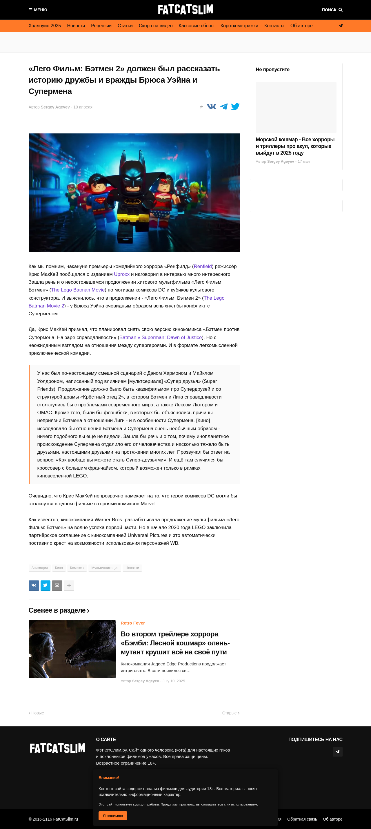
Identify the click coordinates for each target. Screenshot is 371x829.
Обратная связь (302, 819)
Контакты (274, 25)
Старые (229, 713)
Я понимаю (113, 816)
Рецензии (101, 25)
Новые (38, 713)
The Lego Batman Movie (78, 290)
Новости (76, 25)
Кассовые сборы (196, 25)
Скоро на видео (156, 25)
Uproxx (122, 274)
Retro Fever (133, 622)
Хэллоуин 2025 (45, 25)
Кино (59, 568)
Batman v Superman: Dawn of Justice (160, 337)
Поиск (329, 10)
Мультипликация (104, 568)
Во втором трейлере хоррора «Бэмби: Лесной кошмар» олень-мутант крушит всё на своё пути (175, 643)
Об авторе (301, 25)
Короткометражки (239, 25)
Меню (41, 10)
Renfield (203, 266)
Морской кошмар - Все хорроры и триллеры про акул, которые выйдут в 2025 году (295, 146)
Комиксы (77, 568)
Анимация (40, 568)
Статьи (125, 25)
